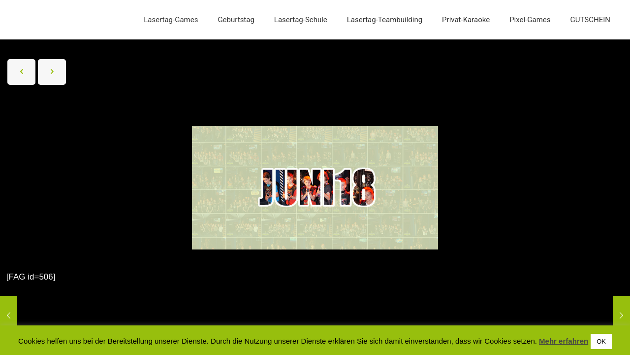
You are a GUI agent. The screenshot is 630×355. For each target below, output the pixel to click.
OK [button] (601, 341)
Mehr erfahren (563, 341)
